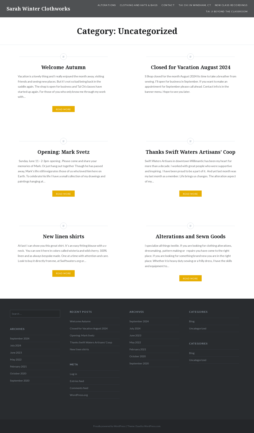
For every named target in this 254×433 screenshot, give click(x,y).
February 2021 (137, 349)
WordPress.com (152, 426)
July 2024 (134, 328)
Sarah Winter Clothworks (38, 8)
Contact (168, 5)
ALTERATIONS (107, 5)
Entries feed (77, 380)
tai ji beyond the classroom (227, 11)
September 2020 (139, 363)
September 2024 (139, 321)
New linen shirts (79, 349)
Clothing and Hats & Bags (139, 5)
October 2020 (137, 356)
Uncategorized (197, 328)
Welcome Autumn (80, 321)
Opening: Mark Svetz (82, 335)
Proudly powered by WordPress (109, 426)
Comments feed (79, 387)
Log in (73, 373)
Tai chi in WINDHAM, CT (195, 5)
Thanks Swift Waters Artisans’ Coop (91, 342)
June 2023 (135, 335)
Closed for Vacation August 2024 (89, 328)
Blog (192, 321)
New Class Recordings (231, 5)
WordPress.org (79, 394)
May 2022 (135, 342)
